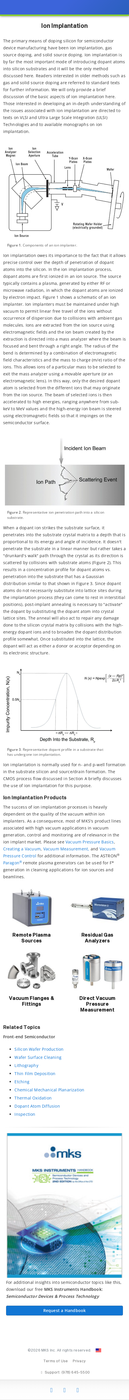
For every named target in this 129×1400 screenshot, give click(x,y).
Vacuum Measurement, (66, 849)
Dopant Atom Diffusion (37, 1106)
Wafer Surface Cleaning (37, 1057)
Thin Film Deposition (34, 1073)
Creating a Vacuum (22, 849)
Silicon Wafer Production (38, 1049)
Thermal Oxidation (33, 1098)
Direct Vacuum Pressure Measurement (97, 1004)
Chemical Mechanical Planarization (49, 1090)
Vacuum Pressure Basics (90, 842)
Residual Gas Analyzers (97, 938)
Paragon (12, 862)
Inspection (24, 1114)
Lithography (26, 1065)
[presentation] (64, 700)
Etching (21, 1081)
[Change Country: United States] (98, 1350)
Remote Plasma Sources (31, 938)
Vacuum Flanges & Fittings (31, 1001)
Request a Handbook (64, 1310)
